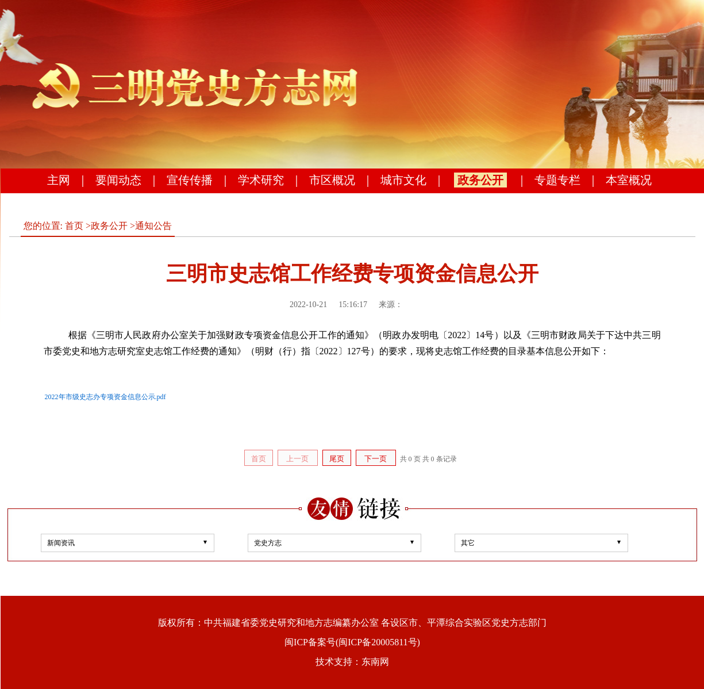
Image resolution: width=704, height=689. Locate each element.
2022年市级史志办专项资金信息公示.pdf (105, 397)
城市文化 (403, 180)
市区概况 (332, 180)
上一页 (297, 458)
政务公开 (480, 180)
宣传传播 (190, 180)
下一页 (375, 458)
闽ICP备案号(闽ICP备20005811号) (352, 642)
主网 (58, 180)
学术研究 (261, 180)
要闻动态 (118, 180)
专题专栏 (557, 180)
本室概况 (629, 180)
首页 (74, 226)
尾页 (336, 458)
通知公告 (153, 226)
